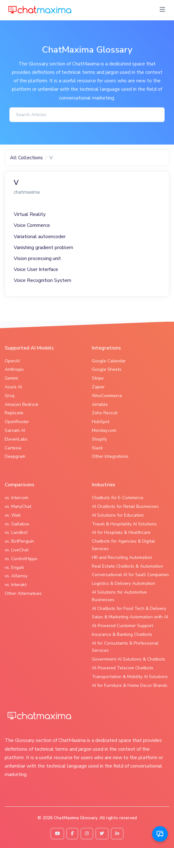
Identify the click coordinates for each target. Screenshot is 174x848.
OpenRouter (17, 422)
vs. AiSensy (16, 576)
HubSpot (100, 422)
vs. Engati (14, 567)
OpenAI (12, 361)
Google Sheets (107, 369)
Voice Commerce (32, 225)
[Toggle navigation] (162, 10)
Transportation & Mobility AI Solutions (130, 677)
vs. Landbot (16, 532)
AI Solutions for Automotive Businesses (119, 596)
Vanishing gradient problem (43, 247)
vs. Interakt (16, 585)
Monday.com (104, 430)
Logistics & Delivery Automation (123, 583)
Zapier (98, 387)
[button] (160, 834)
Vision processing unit (37, 258)
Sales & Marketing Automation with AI (130, 617)
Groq (9, 396)
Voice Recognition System (42, 280)
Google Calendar (109, 361)
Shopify (99, 439)
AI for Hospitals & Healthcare (121, 532)
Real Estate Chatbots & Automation (127, 566)
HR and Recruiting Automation (122, 557)
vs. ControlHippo (21, 559)
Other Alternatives (23, 593)
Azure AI (13, 387)
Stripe (98, 378)
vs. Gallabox (17, 524)
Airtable (100, 404)
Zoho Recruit (104, 413)
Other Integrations (110, 456)
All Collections (26, 157)
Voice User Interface (36, 269)
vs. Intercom (16, 498)
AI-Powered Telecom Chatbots (122, 668)
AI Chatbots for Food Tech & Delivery (129, 608)
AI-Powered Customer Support (122, 626)
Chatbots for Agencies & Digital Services (123, 545)
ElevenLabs (16, 439)
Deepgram (15, 456)
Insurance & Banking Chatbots (122, 634)
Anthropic (14, 369)
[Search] (87, 114)
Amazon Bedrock (21, 404)
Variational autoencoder (40, 236)
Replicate (14, 413)
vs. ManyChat (18, 506)
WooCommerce (107, 396)
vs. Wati (13, 515)
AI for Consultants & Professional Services (125, 647)
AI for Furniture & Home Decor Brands (129, 685)
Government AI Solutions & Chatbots (128, 659)
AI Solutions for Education (118, 515)
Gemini (11, 378)
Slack (97, 448)
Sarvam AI (15, 430)
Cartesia (13, 448)
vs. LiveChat (16, 550)
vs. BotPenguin (19, 541)
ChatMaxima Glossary (75, 818)
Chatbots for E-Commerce (117, 498)
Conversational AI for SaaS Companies (130, 575)
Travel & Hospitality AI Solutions (124, 524)
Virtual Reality (30, 214)
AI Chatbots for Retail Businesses (125, 506)
